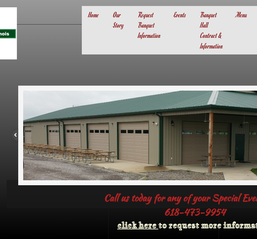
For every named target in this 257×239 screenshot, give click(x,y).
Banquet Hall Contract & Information (211, 30)
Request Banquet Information (149, 25)
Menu (241, 14)
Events (180, 14)
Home (93, 14)
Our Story (118, 20)
